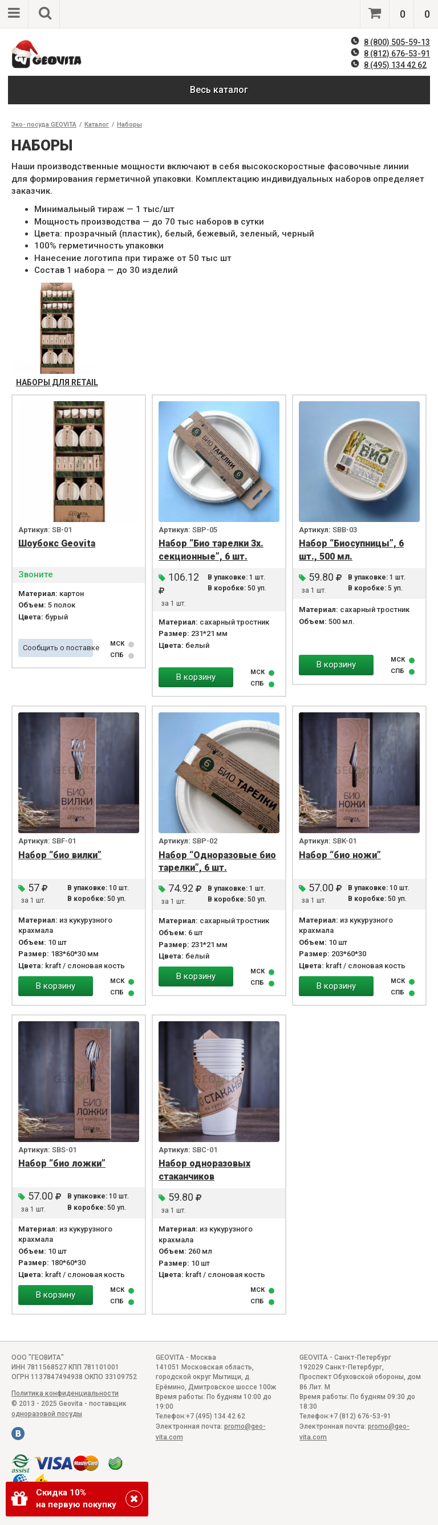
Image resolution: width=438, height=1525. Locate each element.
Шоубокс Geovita (56, 543)
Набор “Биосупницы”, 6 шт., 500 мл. (351, 550)
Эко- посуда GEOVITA (43, 124)
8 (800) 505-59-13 (397, 42)
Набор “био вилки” (60, 855)
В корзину (196, 677)
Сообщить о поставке (58, 647)
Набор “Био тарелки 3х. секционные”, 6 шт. (211, 550)
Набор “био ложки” (62, 1163)
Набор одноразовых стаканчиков (204, 1170)
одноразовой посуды (46, 1414)
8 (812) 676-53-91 (397, 53)
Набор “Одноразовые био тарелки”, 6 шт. (217, 862)
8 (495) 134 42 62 (395, 65)
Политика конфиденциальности (65, 1393)
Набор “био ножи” (340, 855)
